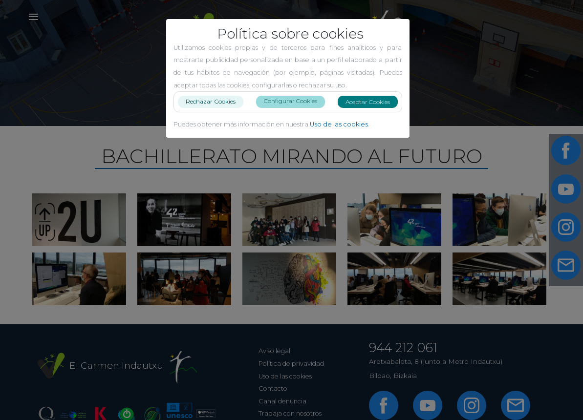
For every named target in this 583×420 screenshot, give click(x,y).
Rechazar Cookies (214, 101)
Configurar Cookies (294, 101)
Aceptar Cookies (371, 101)
